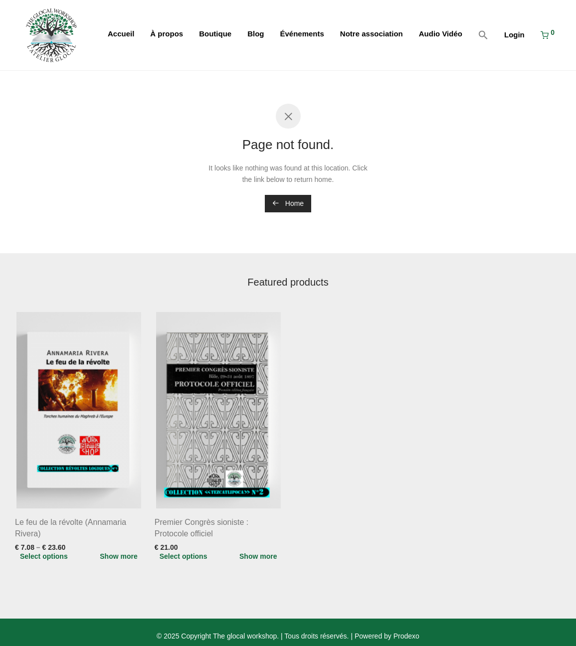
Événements (302, 33)
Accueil (121, 33)
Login (514, 34)
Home (288, 203)
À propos (166, 33)
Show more (118, 556)
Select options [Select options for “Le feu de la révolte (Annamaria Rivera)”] (44, 556)
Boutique (215, 33)
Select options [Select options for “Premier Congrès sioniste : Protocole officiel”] (183, 556)
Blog (255, 33)
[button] (483, 35)
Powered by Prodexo (387, 636)
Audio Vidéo (440, 33)
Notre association (371, 33)
